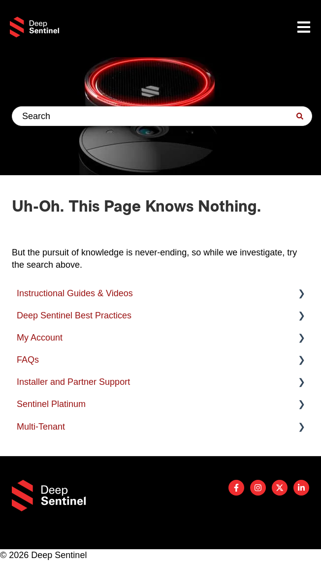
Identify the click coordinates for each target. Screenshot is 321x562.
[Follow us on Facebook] (236, 488)
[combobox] (162, 116)
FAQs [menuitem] (28, 360)
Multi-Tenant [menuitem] (41, 427)
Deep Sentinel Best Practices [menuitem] (74, 315)
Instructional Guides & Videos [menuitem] (75, 293)
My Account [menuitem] (40, 338)
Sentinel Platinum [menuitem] (51, 404)
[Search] (299, 116)
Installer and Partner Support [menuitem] (73, 382)
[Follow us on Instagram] (258, 488)
